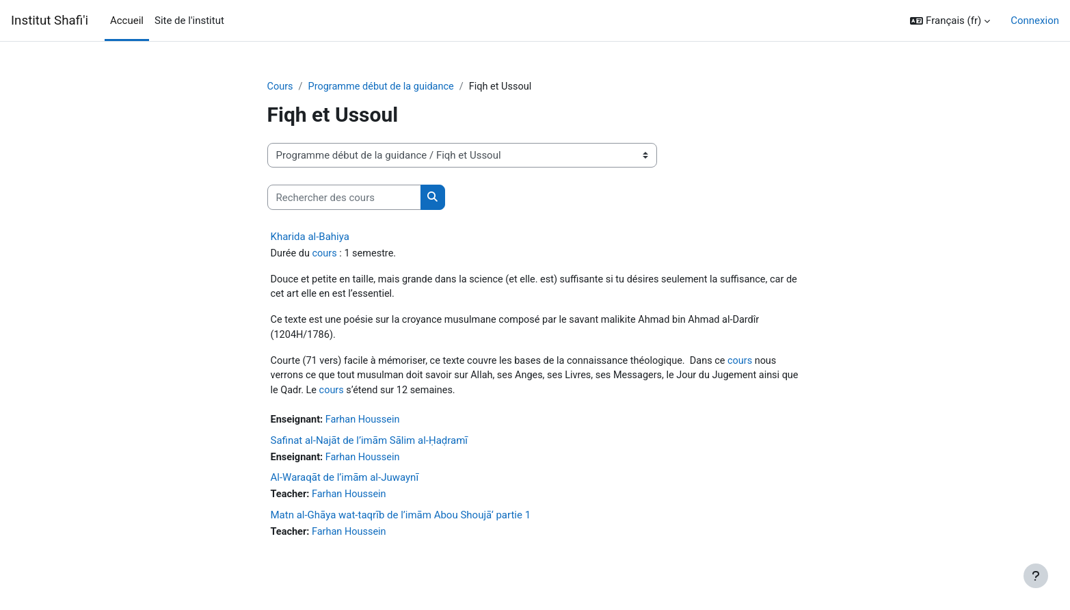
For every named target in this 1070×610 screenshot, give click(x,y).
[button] (950, 20)
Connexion (1035, 20)
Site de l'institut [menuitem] (189, 20)
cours (327, 254)
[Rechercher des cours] (344, 198)
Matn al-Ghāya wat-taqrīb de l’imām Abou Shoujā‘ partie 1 (401, 521)
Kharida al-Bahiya (310, 237)
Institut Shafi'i (49, 20)
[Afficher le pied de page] (1036, 575)
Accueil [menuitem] (127, 20)
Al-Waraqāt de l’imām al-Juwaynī (345, 483)
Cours (280, 87)
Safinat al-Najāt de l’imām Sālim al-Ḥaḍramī (369, 445)
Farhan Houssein (366, 425)
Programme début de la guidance (384, 87)
